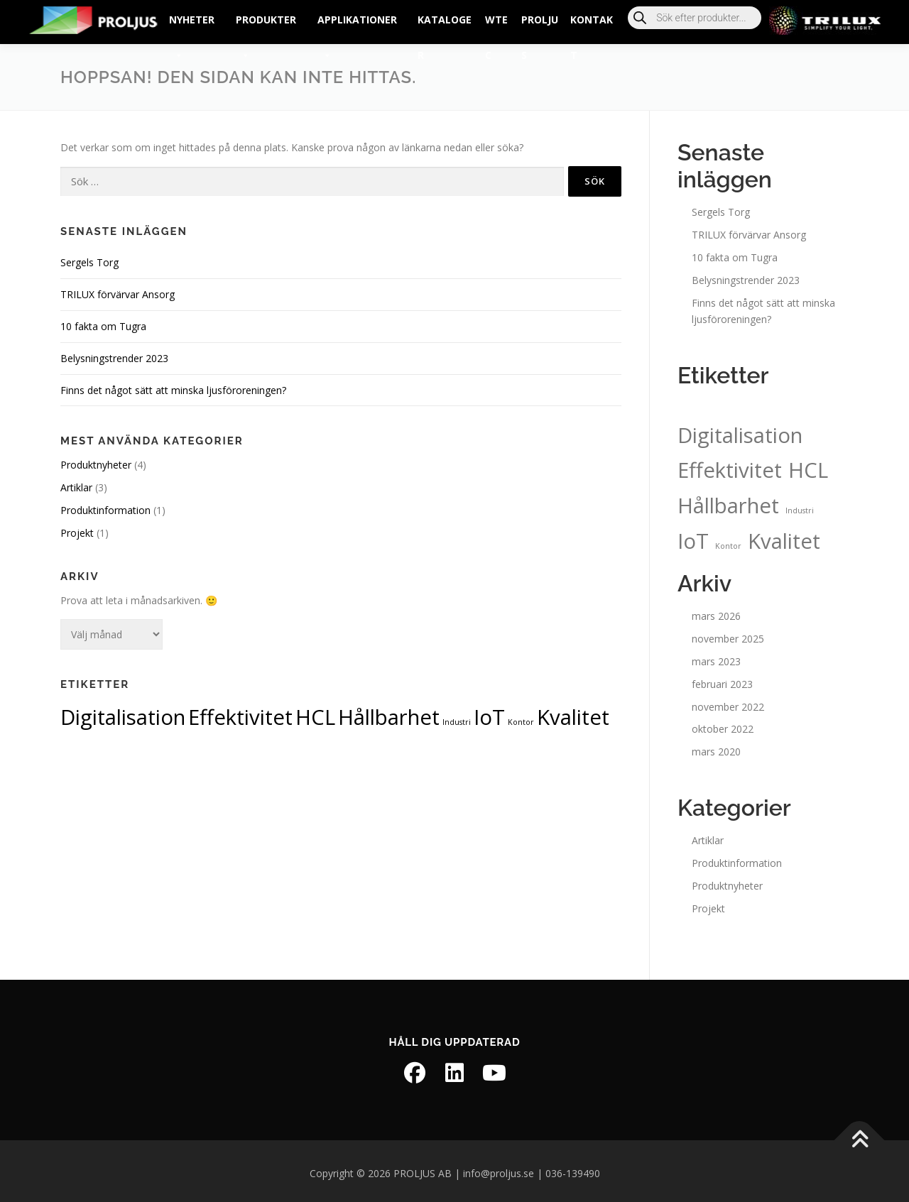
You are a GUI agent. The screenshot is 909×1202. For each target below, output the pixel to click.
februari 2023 (722, 679)
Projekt (77, 528)
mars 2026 (716, 611)
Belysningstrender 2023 (114, 353)
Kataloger (445, 25)
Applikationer (357, 25)
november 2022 (728, 702)
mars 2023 (716, 657)
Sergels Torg (89, 258)
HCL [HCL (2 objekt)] (315, 713)
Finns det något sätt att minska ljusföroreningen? (173, 385)
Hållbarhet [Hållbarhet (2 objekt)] (389, 713)
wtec (496, 25)
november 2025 (728, 634)
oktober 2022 (722, 724)
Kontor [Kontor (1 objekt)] (521, 718)
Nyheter (191, 25)
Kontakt (591, 25)
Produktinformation (105, 506)
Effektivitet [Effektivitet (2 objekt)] (240, 713)
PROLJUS (539, 25)
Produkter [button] (266, 25)
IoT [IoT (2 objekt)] (489, 713)
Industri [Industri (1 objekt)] (456, 718)
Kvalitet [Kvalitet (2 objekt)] (573, 713)
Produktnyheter (95, 460)
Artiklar (76, 483)
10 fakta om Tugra (103, 322)
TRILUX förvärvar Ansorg (117, 290)
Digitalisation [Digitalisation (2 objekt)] (122, 713)
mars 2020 (716, 747)
